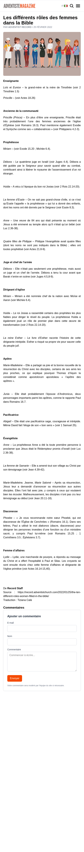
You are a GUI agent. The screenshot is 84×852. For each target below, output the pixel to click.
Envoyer (14, 678)
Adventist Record (20, 27)
